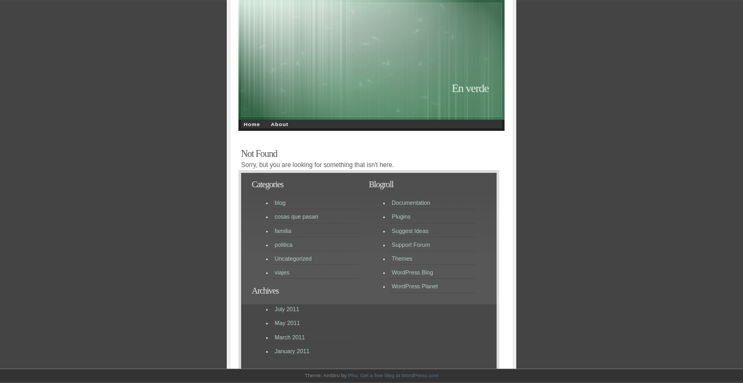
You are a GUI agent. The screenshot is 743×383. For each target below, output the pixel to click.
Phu (352, 375)
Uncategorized (293, 258)
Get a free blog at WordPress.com (399, 375)
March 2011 (290, 337)
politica (284, 245)
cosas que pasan (296, 216)
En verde (470, 88)
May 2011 (287, 323)
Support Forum (411, 245)
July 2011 (287, 309)
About (279, 124)
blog (280, 202)
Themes (402, 258)
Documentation (411, 202)
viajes (282, 272)
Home (252, 124)
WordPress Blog (412, 272)
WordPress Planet (415, 286)
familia (283, 231)
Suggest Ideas (410, 231)
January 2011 (292, 351)
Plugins (401, 216)
